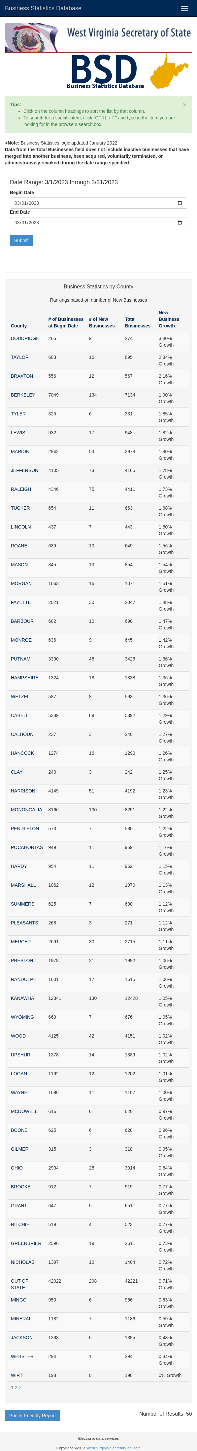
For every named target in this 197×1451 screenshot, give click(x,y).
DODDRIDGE (25, 338)
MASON (19, 564)
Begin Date (22, 192)
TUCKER (20, 508)
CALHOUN (22, 734)
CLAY (17, 772)
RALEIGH (21, 489)
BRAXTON (22, 376)
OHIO (17, 1168)
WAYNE (19, 1092)
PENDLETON (25, 828)
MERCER (21, 941)
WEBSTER (22, 1356)
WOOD (18, 1036)
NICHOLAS (23, 1262)
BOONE (19, 1130)
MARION (20, 451)
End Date (20, 212)
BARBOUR (22, 621)
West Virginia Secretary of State (113, 1448)
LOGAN (19, 1073)
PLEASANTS (24, 922)
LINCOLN (21, 527)
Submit (21, 240)
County (19, 325)
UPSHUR (20, 1054)
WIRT (17, 1375)
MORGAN (21, 583)
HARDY (19, 866)
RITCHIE (20, 1224)
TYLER (18, 413)
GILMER (20, 1149)
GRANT (19, 1205)
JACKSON (22, 1337)
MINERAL (21, 1318)
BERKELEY (23, 395)
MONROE (21, 640)
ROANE (19, 545)
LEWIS (18, 432)
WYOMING (22, 1017)
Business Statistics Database (43, 8)
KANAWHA (22, 998)
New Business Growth (169, 319)
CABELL (20, 715)
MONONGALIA (26, 809)
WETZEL (20, 696)
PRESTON (22, 960)
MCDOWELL (24, 1111)
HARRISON (23, 790)
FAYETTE (21, 602)
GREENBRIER (26, 1243)
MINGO (18, 1299)
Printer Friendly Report (32, 1415)
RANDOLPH (24, 979)
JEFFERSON (24, 470)
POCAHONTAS (27, 847)
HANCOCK (22, 753)
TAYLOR (20, 357)
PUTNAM (20, 658)
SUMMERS (23, 904)
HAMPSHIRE (24, 677)
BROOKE (21, 1186)
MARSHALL (23, 885)
